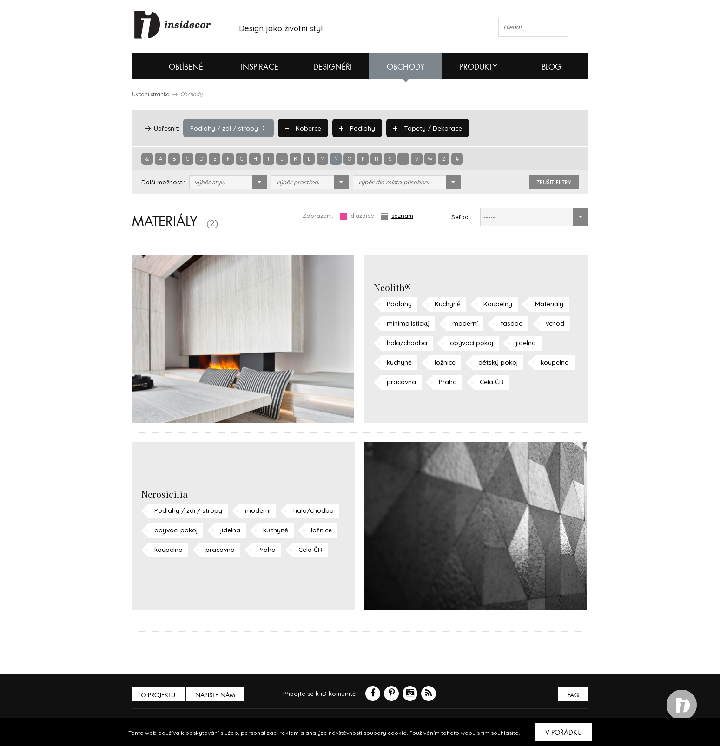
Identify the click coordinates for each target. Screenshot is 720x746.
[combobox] (228, 182)
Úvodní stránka (151, 94)
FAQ (572, 695)
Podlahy (352, 127)
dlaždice (357, 216)
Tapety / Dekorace (420, 127)
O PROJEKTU (159, 695)
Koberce (299, 127)
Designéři (332, 67)
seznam (397, 216)
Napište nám (218, 695)
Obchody (406, 67)
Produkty (478, 67)
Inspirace (259, 67)
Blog (551, 67)
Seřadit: (462, 217)
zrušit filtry (553, 182)
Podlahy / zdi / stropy (226, 127)
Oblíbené (170, 66)
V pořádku (563, 732)
